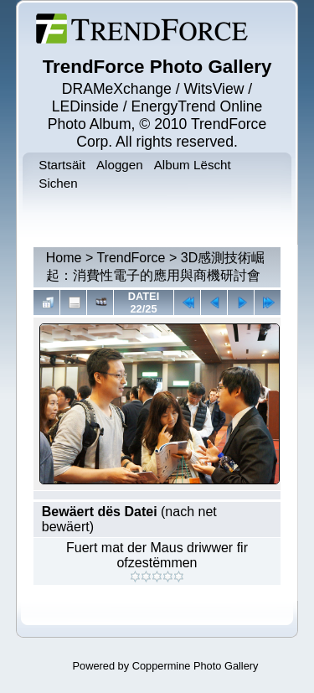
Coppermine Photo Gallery (195, 665)
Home (64, 258)
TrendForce (130, 258)
